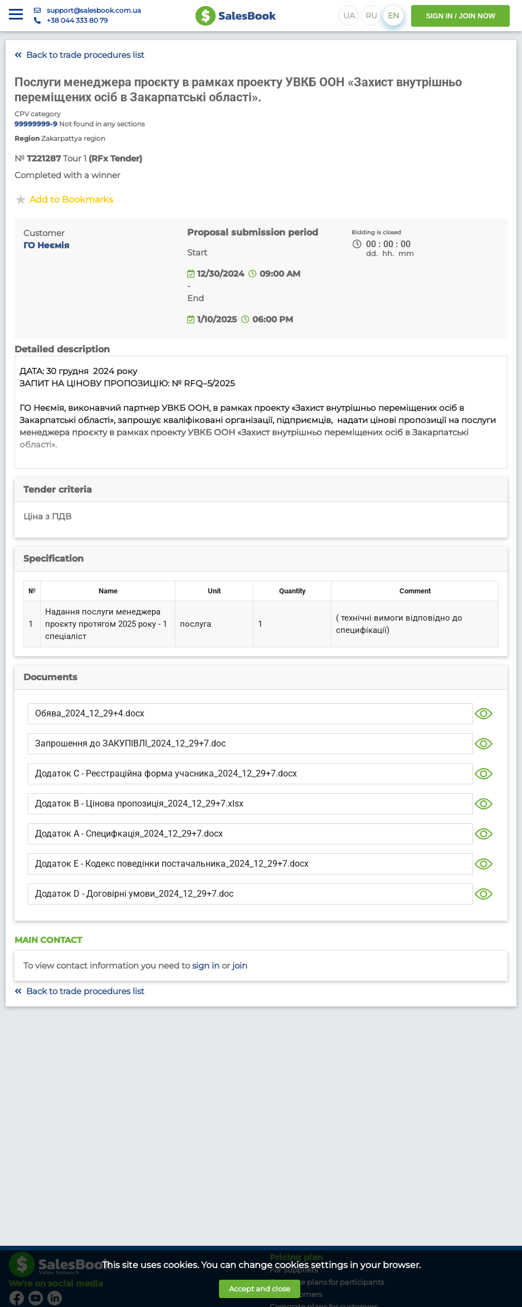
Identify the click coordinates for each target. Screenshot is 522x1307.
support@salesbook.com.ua (94, 10)
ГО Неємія (46, 245)
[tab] (261, 490)
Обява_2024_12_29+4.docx (89, 713)
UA (349, 16)
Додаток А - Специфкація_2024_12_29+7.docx (129, 833)
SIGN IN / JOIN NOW (460, 16)
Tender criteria (57, 489)
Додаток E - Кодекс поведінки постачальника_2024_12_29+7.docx (172, 863)
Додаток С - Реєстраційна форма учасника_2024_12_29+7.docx (166, 773)
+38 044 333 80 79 (77, 20)
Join (239, 966)
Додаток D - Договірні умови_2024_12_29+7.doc (134, 893)
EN (393, 16)
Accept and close (259, 1288)
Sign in (205, 966)
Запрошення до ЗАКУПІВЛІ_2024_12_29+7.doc (130, 743)
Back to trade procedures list (79, 55)
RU (371, 16)
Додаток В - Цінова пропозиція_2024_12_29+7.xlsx (139, 803)
